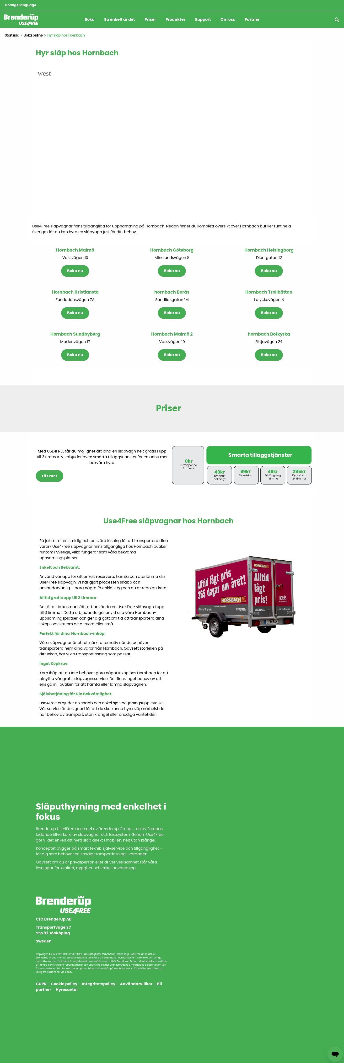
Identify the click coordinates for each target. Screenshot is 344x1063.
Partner (252, 19)
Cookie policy (64, 984)
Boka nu (75, 271)
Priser (150, 19)
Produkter (175, 19)
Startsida (12, 35)
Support (203, 19)
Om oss (227, 19)
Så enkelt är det (119, 19)
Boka (90, 19)
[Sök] (337, 19)
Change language (20, 5)
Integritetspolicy (99, 984)
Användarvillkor (136, 984)
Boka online (33, 35)
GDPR (41, 984)
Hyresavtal (67, 990)
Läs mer (49, 476)
